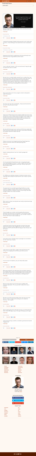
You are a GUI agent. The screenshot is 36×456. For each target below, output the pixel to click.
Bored (8, 326)
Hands (4, 180)
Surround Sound (10, 71)
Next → (26, 339)
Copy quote (8, 62)
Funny (4, 34)
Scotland (6, 180)
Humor (6, 34)
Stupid (6, 264)
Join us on (18, 397)
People (6, 87)
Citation (20, 391)
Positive (5, 414)
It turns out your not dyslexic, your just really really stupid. (15, 260)
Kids (7, 233)
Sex (5, 60)
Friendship (5, 410)
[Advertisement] (18, 10)
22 (4, 197)
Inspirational (6, 407)
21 (4, 171)
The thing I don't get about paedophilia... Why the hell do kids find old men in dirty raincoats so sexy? (17, 104)
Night (8, 169)
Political (8, 146)
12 (4, 208)
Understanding (10, 87)
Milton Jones (6, 371)
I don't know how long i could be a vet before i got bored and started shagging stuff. (17, 321)
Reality (4, 87)
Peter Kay (19, 371)
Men (8, 290)
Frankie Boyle (5, 31)
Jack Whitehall (6, 367)
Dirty (7, 109)
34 (4, 89)
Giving (9, 180)
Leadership (6, 413)
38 (4, 137)
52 (4, 184)
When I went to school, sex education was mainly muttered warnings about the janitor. (17, 202)
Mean (5, 123)
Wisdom (19, 411)
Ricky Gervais (6, 372)
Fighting (8, 123)
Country (4, 135)
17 (4, 73)
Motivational (6, 411)
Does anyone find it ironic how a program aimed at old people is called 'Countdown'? (16, 93)
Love (18, 407)
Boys (8, 315)
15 (4, 62)
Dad (3, 233)
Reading (8, 304)
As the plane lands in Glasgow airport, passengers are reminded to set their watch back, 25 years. (17, 239)
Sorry (3, 123)
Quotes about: (18, 5)
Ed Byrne (5, 366)
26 (4, 125)
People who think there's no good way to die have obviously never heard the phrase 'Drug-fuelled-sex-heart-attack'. (17, 56)
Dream (19, 413)
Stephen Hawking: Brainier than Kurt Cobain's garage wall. (15, 152)
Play (8, 34)
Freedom (19, 414)
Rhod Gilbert (6, 368)
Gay (3, 146)
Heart (7, 60)
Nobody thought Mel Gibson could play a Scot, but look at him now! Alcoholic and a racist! (17, 29)
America (9, 135)
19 (4, 221)
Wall (5, 156)
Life (18, 410)
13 (4, 51)
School (7, 206)
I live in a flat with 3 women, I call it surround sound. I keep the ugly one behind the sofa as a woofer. (17, 67)
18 (4, 158)
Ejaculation (9, 219)
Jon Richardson (20, 366)
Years (6, 135)
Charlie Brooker (20, 367)
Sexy (5, 109)
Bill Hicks (19, 368)
